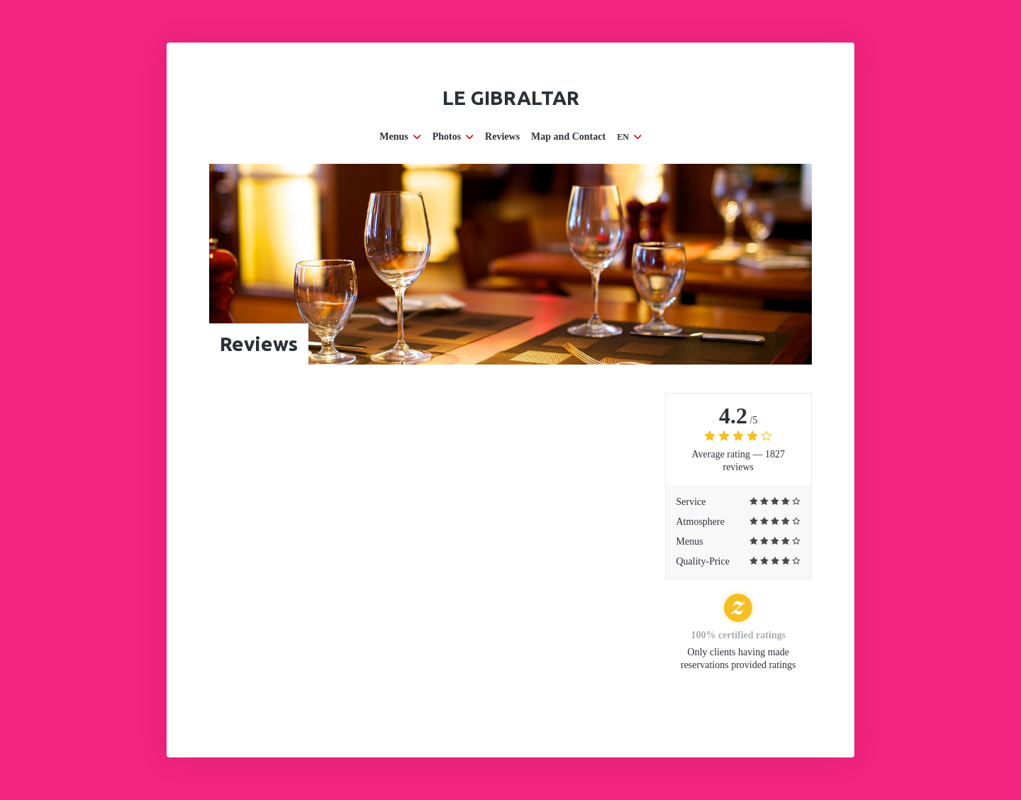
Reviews (502, 136)
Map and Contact (568, 136)
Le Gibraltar (510, 98)
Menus (399, 136)
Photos (453, 136)
